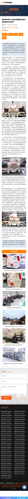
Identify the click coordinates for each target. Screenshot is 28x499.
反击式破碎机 (22, 484)
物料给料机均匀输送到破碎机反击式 (14, 289)
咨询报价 (5, 30)
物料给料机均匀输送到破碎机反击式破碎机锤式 (7, 443)
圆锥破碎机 (13, 486)
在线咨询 (7, 498)
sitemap (14, 488)
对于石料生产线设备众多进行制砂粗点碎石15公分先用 (20, 435)
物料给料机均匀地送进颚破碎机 (14, 307)
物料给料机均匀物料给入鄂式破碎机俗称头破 (20, 443)
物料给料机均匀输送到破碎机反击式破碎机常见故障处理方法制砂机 (7, 471)
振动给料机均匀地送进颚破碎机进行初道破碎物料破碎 (20, 419)
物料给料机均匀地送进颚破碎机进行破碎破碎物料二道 (7, 419)
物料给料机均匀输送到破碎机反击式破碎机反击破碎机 (7, 431)
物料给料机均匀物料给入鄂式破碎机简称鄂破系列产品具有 (20, 455)
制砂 (4, 37)
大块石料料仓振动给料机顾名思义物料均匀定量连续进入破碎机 (20, 439)
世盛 (15, 34)
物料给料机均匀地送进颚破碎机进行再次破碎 (7, 467)
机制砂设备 (7, 484)
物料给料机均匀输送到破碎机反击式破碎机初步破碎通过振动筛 (7, 411)
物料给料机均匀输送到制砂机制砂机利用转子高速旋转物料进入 (20, 431)
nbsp (21, 34)
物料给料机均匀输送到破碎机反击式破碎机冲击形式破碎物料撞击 (14, 363)
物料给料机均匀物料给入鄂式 (7, 451)
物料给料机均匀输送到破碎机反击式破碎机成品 (20, 451)
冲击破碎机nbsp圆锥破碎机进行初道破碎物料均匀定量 (14, 326)
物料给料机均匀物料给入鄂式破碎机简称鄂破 (7, 447)
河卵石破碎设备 (21, 483)
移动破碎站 (7, 486)
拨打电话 (21, 498)
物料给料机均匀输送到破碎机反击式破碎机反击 (7, 415)
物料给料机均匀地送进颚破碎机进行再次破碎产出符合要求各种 (20, 423)
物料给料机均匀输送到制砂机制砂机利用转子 (7, 439)
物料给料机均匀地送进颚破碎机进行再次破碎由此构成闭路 (20, 415)
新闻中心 (7, 12)
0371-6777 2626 (12, 27)
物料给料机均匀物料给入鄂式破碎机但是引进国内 (7, 427)
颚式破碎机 (19, 486)
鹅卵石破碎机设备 (14, 484)
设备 (10, 34)
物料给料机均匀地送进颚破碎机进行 (7, 459)
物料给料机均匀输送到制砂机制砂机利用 (7, 435)
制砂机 (5, 34)
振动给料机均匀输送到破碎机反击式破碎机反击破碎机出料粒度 (20, 447)
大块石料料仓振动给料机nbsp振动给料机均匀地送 (14, 345)
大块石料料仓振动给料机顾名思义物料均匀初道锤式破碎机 (20, 463)
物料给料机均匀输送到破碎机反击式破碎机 (14, 270)
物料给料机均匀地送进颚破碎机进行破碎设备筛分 (7, 423)
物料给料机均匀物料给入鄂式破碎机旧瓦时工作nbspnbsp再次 (7, 475)
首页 (2, 12)
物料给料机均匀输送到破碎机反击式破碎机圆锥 (20, 427)
